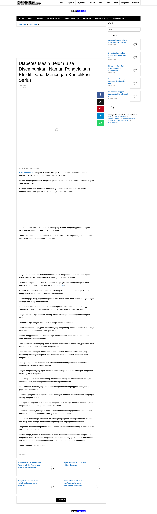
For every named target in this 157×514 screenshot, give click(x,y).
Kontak (117, 117)
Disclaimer (111, 120)
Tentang (110, 117)
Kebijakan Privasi (113, 118)
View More (61, 500)
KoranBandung (113, 122)
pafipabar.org (58, 286)
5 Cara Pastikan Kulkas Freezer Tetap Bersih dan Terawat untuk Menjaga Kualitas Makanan (29, 465)
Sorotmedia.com (26, 173)
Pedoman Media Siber (128, 118)
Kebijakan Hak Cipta (123, 120)
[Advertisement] (61, 42)
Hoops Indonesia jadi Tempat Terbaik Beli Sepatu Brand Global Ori (28, 483)
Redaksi (123, 117)
